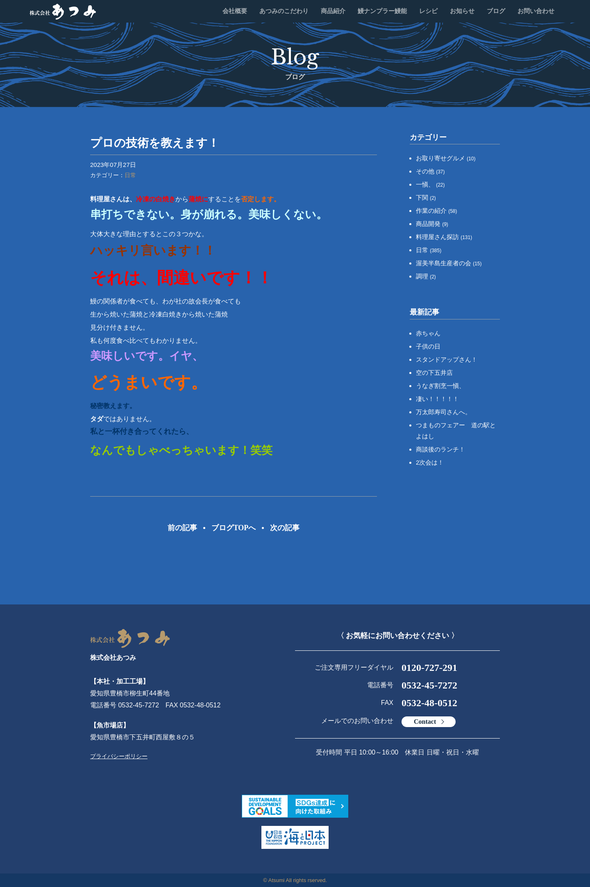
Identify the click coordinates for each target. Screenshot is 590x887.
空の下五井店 (434, 372)
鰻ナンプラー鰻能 (382, 11)
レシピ (428, 11)
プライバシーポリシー (119, 756)
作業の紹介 (436, 210)
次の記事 (285, 528)
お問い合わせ (535, 11)
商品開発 (432, 223)
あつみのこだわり (284, 11)
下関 (426, 197)
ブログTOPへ (233, 528)
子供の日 (428, 346)
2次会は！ (430, 462)
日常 (130, 175)
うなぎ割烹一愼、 (440, 385)
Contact (425, 721)
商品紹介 (333, 11)
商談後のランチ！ (440, 449)
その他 (430, 171)
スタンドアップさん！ (446, 359)
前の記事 (182, 528)
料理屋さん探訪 (444, 236)
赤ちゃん (428, 333)
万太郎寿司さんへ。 (443, 411)
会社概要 (234, 11)
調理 (426, 276)
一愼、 (430, 184)
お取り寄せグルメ (446, 158)
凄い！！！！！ (437, 398)
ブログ (496, 11)
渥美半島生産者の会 (449, 263)
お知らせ (462, 11)
